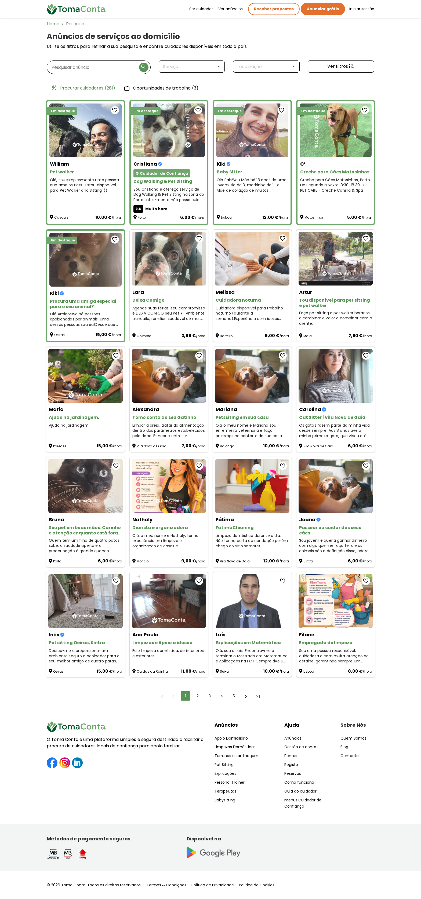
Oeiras (59, 335)
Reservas (292, 773)
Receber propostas (274, 9)
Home (53, 24)
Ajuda (291, 725)
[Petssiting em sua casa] (252, 376)
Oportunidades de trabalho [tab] (161, 88)
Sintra (308, 561)
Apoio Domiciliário (231, 738)
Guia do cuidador (300, 791)
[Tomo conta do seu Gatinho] (169, 376)
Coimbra (144, 336)
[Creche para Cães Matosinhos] (336, 130)
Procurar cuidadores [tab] (83, 88)
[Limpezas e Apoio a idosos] (169, 601)
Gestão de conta (300, 747)
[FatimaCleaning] (252, 486)
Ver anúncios (230, 9)
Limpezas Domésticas (235, 747)
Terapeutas (225, 791)
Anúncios (226, 725)
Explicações (225, 773)
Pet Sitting (224, 764)
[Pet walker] (85, 130)
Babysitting (225, 800)
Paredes (59, 446)
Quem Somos (353, 738)
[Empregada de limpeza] (336, 601)
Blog (344, 747)
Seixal (225, 671)
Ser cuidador (201, 9)
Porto (142, 217)
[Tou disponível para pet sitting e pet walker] (336, 259)
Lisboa (226, 217)
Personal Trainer (230, 782)
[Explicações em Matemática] (252, 601)
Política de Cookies (256, 885)
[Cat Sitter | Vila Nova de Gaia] (336, 376)
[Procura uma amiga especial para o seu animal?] (85, 260)
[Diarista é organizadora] (169, 486)
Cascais (61, 217)
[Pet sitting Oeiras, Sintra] (85, 601)
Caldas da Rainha (152, 671)
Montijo (142, 561)
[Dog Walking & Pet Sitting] (169, 130)
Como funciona (299, 782)
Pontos (290, 755)
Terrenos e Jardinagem (236, 755)
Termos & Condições (166, 885)
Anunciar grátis (323, 9)
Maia (307, 336)
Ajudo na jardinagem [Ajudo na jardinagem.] (69, 425)
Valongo (227, 446)
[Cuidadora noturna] (252, 259)
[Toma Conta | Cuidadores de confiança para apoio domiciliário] (76, 9)
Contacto (349, 755)
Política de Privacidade (212, 885)
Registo (291, 764)
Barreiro (226, 336)
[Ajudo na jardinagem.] (85, 376)
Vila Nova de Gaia (151, 446)
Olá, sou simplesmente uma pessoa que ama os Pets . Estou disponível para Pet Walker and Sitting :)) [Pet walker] (84, 185)
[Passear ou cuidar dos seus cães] (336, 486)
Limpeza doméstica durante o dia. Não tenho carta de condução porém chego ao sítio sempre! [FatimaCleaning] (252, 541)
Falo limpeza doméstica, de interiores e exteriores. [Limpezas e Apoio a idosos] (168, 653)
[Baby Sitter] (252, 130)
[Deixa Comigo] (169, 259)
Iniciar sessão (361, 9)
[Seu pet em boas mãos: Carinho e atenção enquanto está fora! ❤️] (85, 486)
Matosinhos (314, 217)
